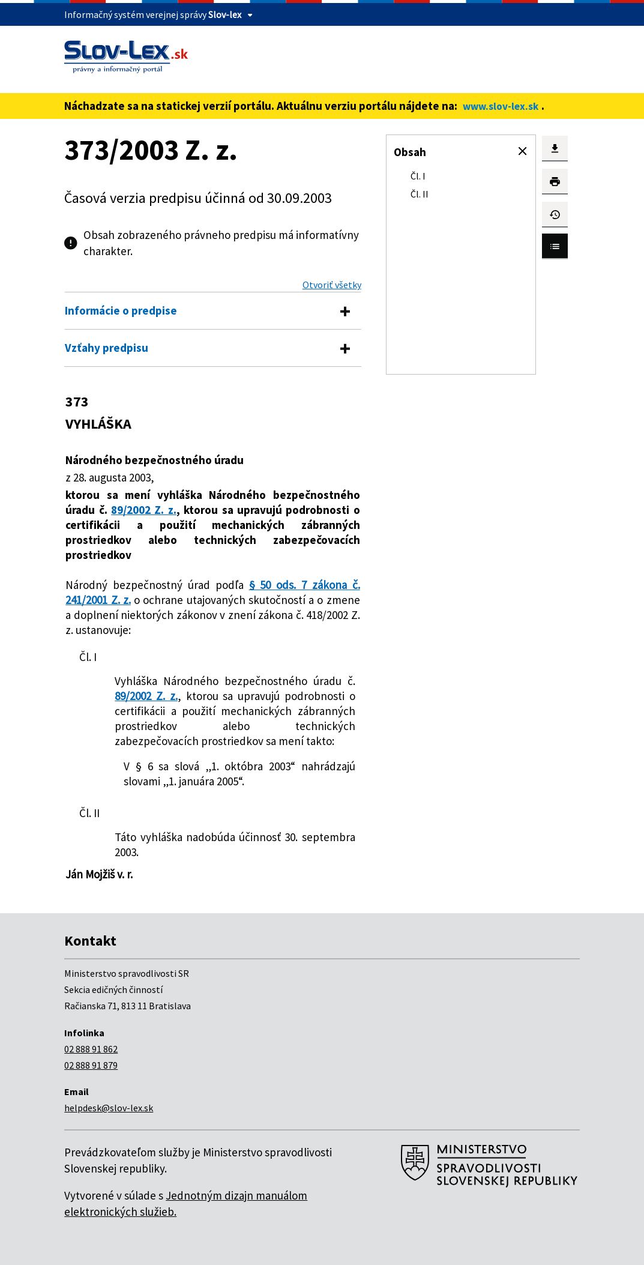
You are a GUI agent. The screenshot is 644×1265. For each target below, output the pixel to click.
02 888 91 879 (91, 1065)
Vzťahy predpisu (106, 347)
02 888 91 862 (91, 1049)
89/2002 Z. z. (143, 510)
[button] (523, 151)
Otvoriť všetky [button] (331, 285)
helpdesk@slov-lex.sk (108, 1108)
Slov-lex (224, 14)
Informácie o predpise (121, 310)
